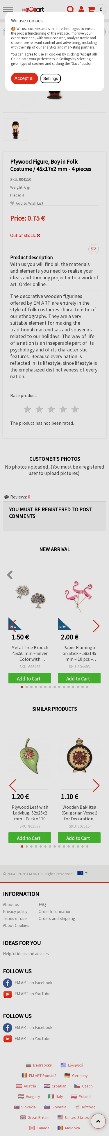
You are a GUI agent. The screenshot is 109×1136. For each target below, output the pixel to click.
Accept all (25, 78)
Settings (50, 78)
